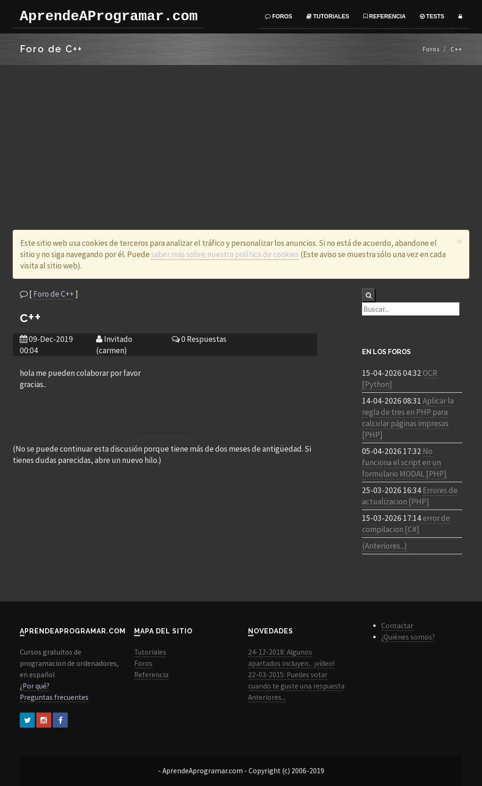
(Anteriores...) (384, 546)
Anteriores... (267, 697)
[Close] (459, 241)
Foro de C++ (53, 294)
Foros (278, 16)
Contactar (397, 625)
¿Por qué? (34, 685)
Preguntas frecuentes (54, 697)
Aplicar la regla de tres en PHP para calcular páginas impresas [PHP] (408, 418)
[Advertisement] (241, 136)
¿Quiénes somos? (408, 636)
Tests (432, 16)
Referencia (384, 16)
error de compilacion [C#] (406, 524)
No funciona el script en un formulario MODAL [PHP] (404, 462)
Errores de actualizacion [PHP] (410, 496)
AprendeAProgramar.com (109, 16)
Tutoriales (327, 16)
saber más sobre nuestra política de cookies (225, 254)
